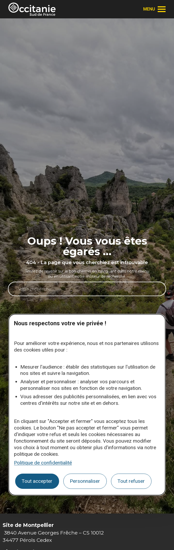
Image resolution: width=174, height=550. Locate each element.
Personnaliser (85, 481)
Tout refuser (131, 481)
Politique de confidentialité (43, 463)
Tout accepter (37, 481)
